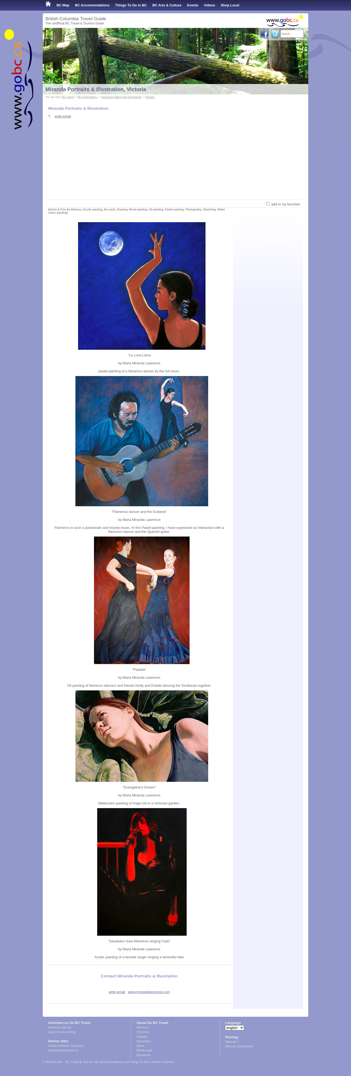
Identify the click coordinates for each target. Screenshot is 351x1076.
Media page (144, 1050)
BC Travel (68, 97)
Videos (209, 5)
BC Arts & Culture (167, 5)
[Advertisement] (175, 159)
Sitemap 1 (232, 1041)
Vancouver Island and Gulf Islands (121, 97)
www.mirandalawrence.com (149, 992)
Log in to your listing (61, 1031)
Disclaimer (143, 1055)
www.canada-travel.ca (63, 1050)
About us (142, 1027)
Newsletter (143, 1041)
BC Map (63, 5)
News (140, 1045)
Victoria (149, 97)
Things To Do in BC (131, 5)
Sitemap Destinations (239, 1046)
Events (192, 5)
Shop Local (230, 5)
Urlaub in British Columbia (65, 1045)
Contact (141, 1036)
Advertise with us (59, 1027)
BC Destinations (87, 97)
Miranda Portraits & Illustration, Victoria (95, 89)
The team (142, 1031)
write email (62, 116)
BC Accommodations (92, 5)
